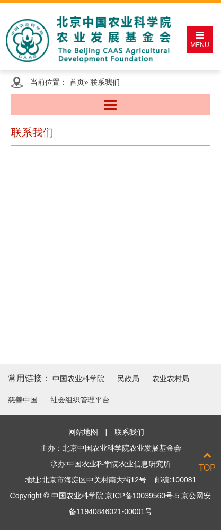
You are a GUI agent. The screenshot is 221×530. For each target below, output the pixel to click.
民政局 (128, 378)
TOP (207, 461)
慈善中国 (23, 400)
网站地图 (83, 432)
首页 (76, 82)
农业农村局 (170, 378)
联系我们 (129, 432)
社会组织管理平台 (80, 400)
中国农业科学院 (78, 378)
